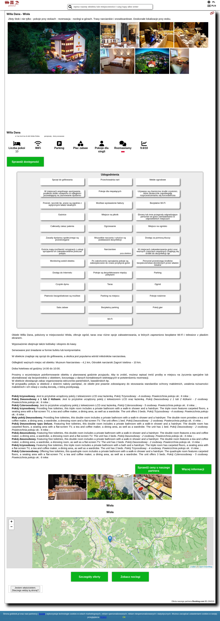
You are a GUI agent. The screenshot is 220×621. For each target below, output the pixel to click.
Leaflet (193, 567)
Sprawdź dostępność (25, 161)
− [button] (11, 527)
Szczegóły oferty (89, 576)
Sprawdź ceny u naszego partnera (154, 469)
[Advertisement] (110, 102)
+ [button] (11, 521)
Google (42, 614)
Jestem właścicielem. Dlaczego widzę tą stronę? (25, 589)
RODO (103, 617)
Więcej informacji (193, 469)
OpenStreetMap (206, 567)
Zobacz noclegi (130, 576)
